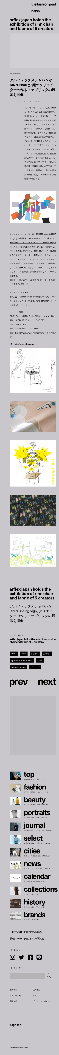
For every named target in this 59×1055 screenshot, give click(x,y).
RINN (23, 653)
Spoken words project (22, 660)
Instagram (12, 957)
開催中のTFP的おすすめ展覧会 (27, 938)
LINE (39, 957)
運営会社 (13, 990)
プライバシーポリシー (42, 1001)
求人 (35, 996)
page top (15, 1024)
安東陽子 (47, 653)
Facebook (30, 957)
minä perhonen (18, 667)
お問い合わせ (15, 996)
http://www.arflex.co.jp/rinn (26, 344)
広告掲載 (36, 990)
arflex (14, 653)
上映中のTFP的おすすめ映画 (26, 932)
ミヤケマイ (35, 667)
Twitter (21, 957)
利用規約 (13, 1001)
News (35, 11)
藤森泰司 (35, 653)
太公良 (40, 660)
